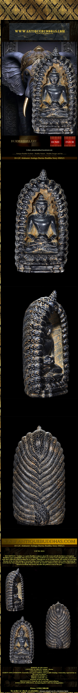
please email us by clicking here (53, 691)
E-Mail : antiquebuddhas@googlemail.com (39, 150)
